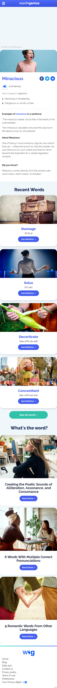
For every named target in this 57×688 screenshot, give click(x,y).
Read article (28, 498)
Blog (4, 662)
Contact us (7, 669)
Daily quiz (7, 665)
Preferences (8, 679)
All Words (6, 47)
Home (5, 659)
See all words (29, 414)
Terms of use (8, 675)
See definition (28, 239)
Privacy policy (9, 672)
